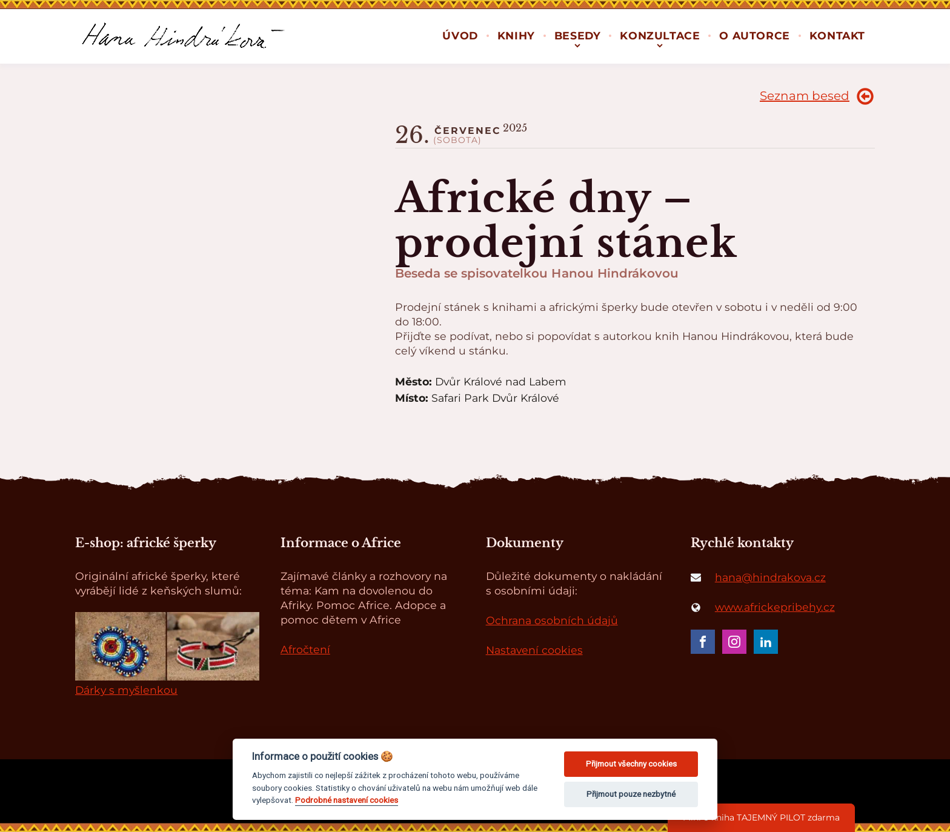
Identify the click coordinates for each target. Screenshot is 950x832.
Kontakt (837, 35)
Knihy (516, 35)
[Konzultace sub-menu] (660, 45)
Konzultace (660, 35)
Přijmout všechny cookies (631, 763)
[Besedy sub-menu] (577, 45)
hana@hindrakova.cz (770, 577)
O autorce (754, 35)
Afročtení (305, 649)
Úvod (459, 35)
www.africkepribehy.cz (775, 607)
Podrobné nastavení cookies (346, 800)
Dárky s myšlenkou (126, 690)
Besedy (577, 35)
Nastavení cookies (534, 650)
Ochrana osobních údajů (552, 620)
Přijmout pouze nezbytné (631, 794)
